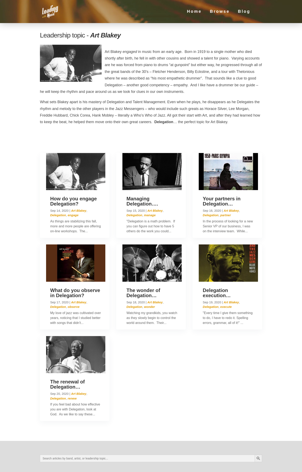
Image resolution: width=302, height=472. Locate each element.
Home (194, 12)
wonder (149, 289)
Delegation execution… (217, 275)
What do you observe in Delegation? (75, 275)
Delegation (58, 198)
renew (72, 381)
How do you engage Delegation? (73, 183)
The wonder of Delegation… (143, 275)
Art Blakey (78, 193)
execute (226, 289)
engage (73, 198)
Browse (220, 12)
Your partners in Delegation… (222, 183)
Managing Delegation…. (142, 183)
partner (225, 198)
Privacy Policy (79, 465)
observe (74, 289)
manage (150, 198)
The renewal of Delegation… (67, 366)
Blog (244, 12)
